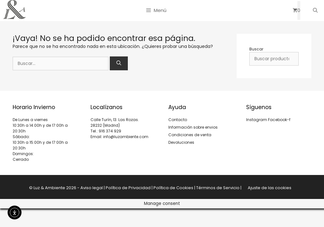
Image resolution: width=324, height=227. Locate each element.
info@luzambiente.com (125, 136)
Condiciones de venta (189, 134)
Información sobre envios (193, 127)
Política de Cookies (173, 188)
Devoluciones (181, 142)
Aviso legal (91, 188)
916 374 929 (110, 131)
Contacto (177, 119)
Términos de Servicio (218, 188)
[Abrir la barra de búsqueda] (315, 10)
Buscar (256, 49)
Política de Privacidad (128, 188)
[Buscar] (119, 63)
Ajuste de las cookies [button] (269, 188)
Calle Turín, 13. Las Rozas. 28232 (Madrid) (114, 122)
